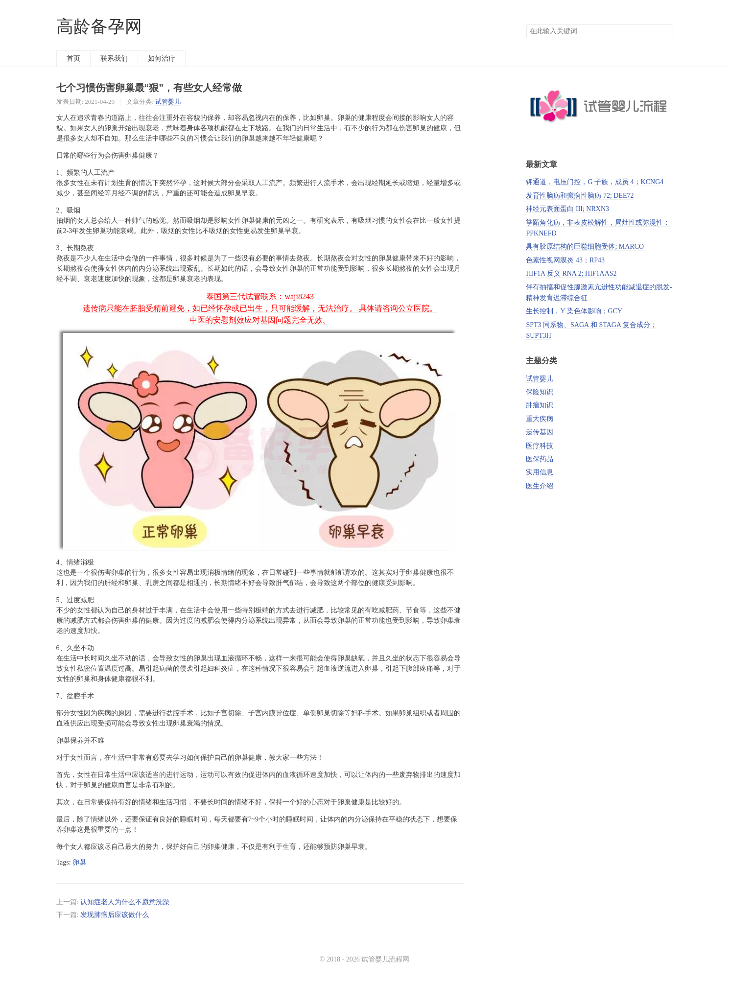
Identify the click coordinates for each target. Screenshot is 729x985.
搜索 (665, 31)
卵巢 (79, 862)
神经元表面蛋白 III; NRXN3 (567, 208)
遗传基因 (539, 432)
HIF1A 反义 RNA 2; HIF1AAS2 (571, 273)
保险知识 (539, 392)
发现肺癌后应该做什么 (114, 914)
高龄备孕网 (99, 26)
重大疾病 (539, 418)
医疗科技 (539, 445)
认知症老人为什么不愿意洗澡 (124, 902)
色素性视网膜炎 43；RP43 (565, 260)
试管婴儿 (168, 101)
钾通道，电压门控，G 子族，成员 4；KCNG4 (594, 182)
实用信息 (539, 472)
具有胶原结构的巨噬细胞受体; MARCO (585, 246)
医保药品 (539, 459)
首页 (73, 58)
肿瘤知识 (539, 405)
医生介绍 (539, 486)
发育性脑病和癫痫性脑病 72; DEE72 (580, 195)
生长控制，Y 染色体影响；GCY (574, 311)
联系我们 (114, 58)
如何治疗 (161, 58)
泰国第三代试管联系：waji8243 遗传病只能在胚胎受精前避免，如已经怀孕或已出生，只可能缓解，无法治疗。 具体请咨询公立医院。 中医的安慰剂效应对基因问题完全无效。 (260, 308)
